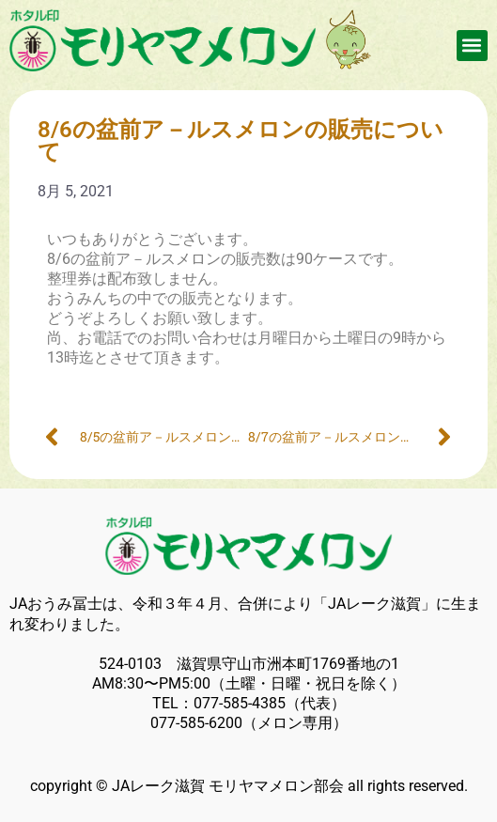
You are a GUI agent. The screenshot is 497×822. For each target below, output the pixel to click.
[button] (472, 45)
